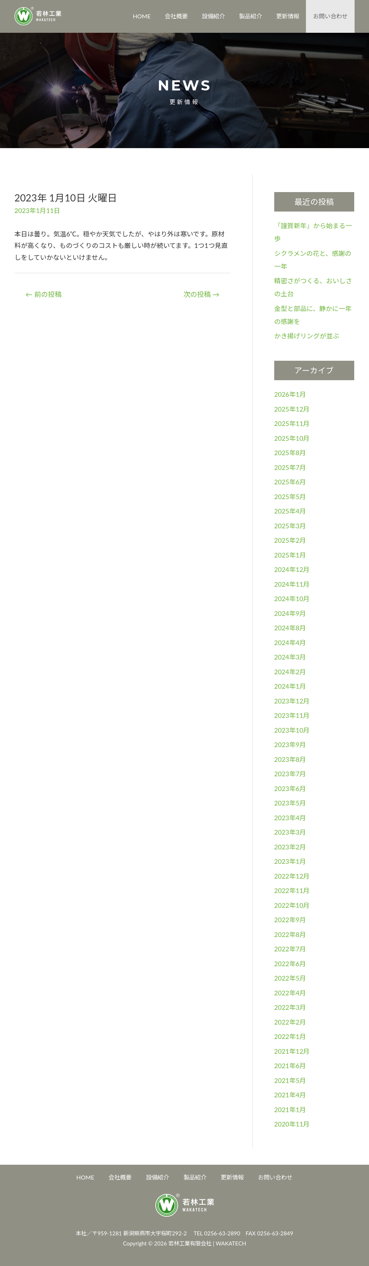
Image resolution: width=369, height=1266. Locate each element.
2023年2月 (290, 847)
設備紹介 (213, 16)
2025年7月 (290, 467)
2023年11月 (292, 715)
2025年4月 (290, 511)
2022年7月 (290, 949)
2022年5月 (290, 978)
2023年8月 (290, 759)
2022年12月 (292, 876)
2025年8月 (290, 453)
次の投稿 (201, 294)
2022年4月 (290, 993)
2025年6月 (290, 482)
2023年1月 (290, 861)
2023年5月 (290, 803)
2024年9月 (290, 613)
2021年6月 (290, 1066)
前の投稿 (44, 294)
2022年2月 (290, 1022)
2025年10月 (292, 438)
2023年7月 (290, 774)
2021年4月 (290, 1095)
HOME (142, 16)
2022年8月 (290, 934)
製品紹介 (250, 16)
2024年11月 (292, 584)
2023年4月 (290, 818)
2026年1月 (290, 394)
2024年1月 (290, 686)
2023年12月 (292, 701)
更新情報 (287, 16)
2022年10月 (292, 905)
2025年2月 (290, 540)
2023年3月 (290, 832)
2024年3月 (290, 657)
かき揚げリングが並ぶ (306, 336)
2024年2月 (290, 672)
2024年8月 (290, 628)
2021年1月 (290, 1110)
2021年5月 (290, 1080)
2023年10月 (292, 730)
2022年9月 (290, 920)
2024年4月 (290, 643)
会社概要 (176, 16)
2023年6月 (290, 788)
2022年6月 (290, 964)
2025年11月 (292, 423)
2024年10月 (292, 599)
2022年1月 (290, 1036)
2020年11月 (292, 1124)
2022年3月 (290, 1007)
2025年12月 (292, 409)
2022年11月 (292, 890)
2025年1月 (290, 555)
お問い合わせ (330, 16)
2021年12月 (292, 1051)
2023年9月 (290, 745)
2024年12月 (292, 569)
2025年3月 (290, 526)
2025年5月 (290, 497)
